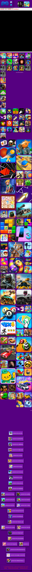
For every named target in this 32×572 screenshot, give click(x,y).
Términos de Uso (24, 568)
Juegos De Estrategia (15, 461)
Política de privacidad (13, 568)
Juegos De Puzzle (15, 467)
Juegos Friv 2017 (5, 4)
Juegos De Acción (15, 434)
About (5, 568)
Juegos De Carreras (15, 445)
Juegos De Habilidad (15, 450)
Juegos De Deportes (15, 439)
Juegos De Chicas (15, 456)
